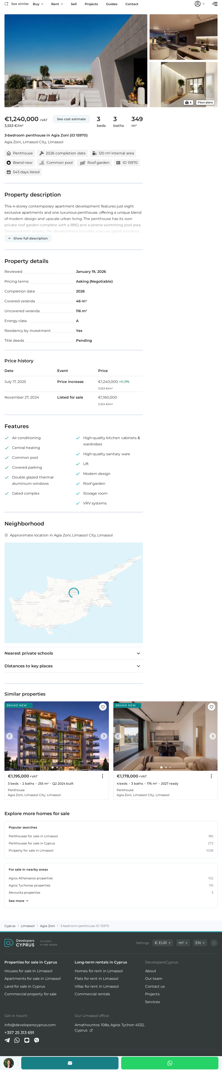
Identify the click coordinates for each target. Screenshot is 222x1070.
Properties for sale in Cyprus (30, 962)
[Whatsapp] (169, 1063)
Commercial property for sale (30, 994)
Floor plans (205, 102)
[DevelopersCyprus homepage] (19, 943)
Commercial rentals (92, 994)
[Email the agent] (69, 1063)
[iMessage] (27, 1040)
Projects (152, 994)
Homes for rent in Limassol (99, 971)
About (150, 971)
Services (152, 1002)
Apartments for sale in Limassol (32, 978)
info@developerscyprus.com (30, 1025)
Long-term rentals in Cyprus (101, 962)
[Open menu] (215, 4)
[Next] (103, 736)
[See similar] (16, 4)
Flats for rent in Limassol (96, 978)
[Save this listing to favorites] (103, 707)
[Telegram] (7, 1040)
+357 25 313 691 (19, 1032)
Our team (153, 978)
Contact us (155, 986)
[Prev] (10, 736)
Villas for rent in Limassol (97, 986)
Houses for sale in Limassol (28, 971)
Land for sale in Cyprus (24, 986)
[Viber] (37, 1040)
